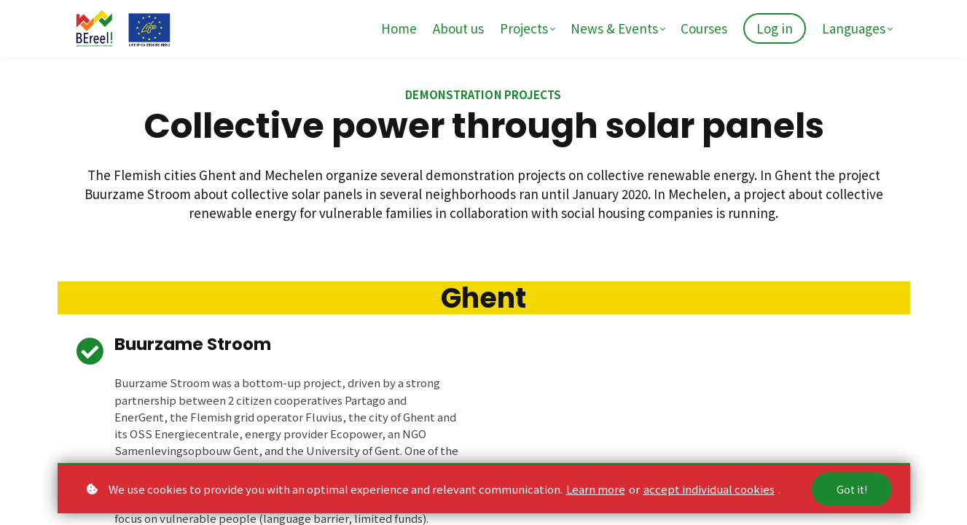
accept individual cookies (709, 489)
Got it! (852, 489)
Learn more (595, 489)
